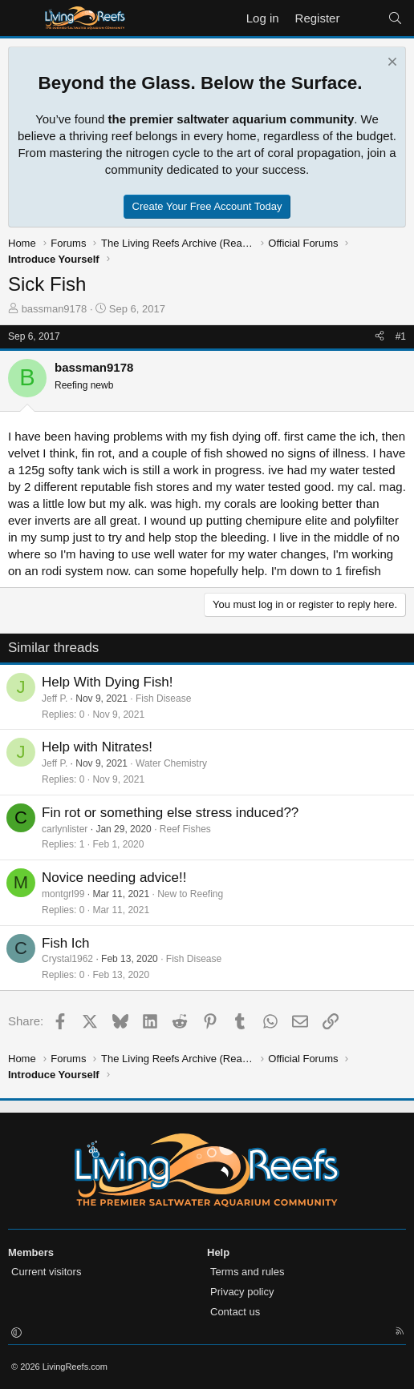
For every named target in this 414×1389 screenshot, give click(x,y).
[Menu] (22, 18)
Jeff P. (54, 698)
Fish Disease (163, 698)
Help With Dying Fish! (107, 682)
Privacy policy (242, 1292)
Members (31, 1252)
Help (218, 1252)
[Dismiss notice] (390, 63)
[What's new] (363, 18)
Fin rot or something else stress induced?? (170, 812)
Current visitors (46, 1272)
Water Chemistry (171, 763)
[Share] (379, 337)
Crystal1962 (67, 958)
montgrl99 (63, 894)
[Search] (395, 18)
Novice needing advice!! (114, 877)
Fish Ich (66, 943)
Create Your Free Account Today (207, 206)
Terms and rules (247, 1272)
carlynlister (64, 829)
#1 (401, 336)
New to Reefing (190, 894)
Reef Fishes (185, 829)
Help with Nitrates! (97, 747)
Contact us (235, 1312)
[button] (16, 1333)
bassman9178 (54, 309)
